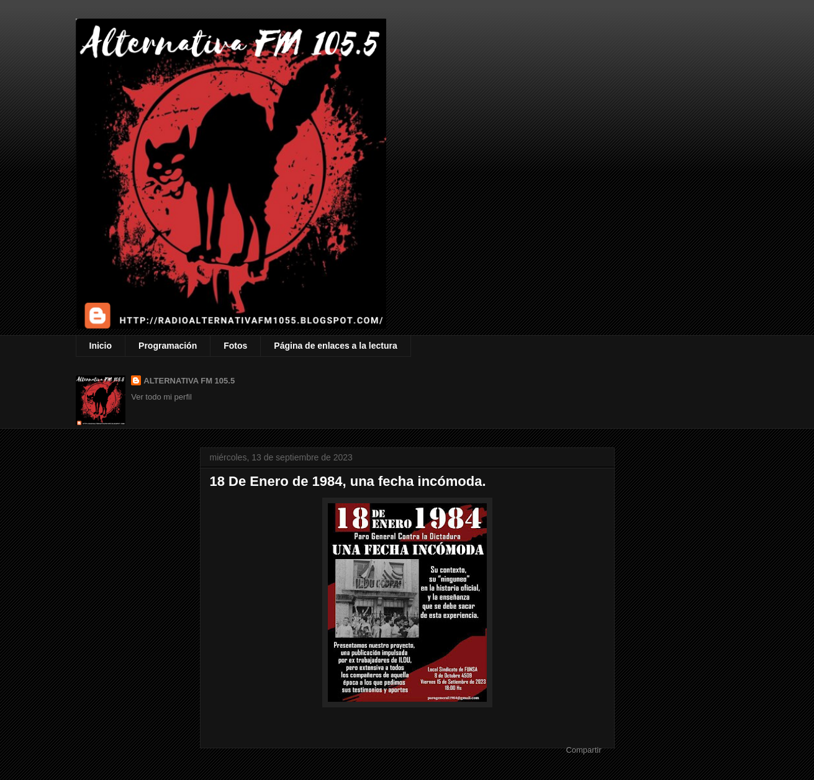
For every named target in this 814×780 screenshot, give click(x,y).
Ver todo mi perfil (161, 396)
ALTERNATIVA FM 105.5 (189, 380)
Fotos (235, 346)
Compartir (583, 750)
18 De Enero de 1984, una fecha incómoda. (348, 481)
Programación (167, 346)
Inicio (100, 346)
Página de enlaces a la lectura (335, 346)
